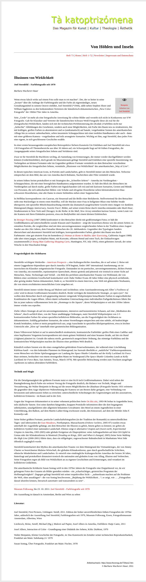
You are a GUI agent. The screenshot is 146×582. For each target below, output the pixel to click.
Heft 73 (70, 55)
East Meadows (48, 422)
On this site (92, 401)
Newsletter (99, 55)
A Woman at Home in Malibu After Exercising (85, 235)
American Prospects (56, 262)
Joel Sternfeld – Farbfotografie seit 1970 (70, 489)
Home (78, 55)
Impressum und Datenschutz (119, 55)
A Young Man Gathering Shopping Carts (50, 241)
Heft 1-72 (87, 55)
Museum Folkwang (23, 489)
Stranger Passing (25, 219)
